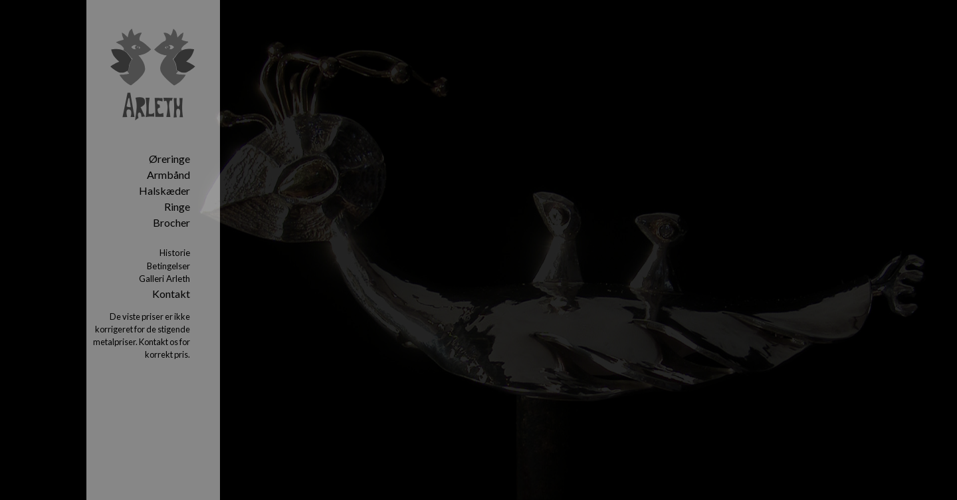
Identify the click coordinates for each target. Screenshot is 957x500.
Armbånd (168, 174)
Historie (175, 252)
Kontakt (171, 293)
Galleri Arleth (164, 278)
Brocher (171, 222)
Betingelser (168, 266)
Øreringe (169, 158)
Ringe (177, 206)
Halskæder (164, 190)
